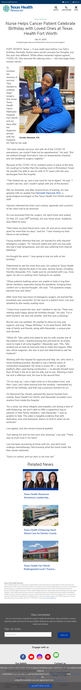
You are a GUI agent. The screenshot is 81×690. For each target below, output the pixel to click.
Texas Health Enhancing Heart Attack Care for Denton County (40, 531)
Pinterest (48, 655)
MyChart (76, 2)
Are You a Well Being (56, 655)
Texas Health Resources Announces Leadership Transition (36, 496)
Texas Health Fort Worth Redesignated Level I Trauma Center (39, 567)
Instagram (40, 655)
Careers (65, 2)
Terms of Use (60, 680)
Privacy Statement (58, 674)
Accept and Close (40, 686)
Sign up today (13, 628)
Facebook (23, 655)
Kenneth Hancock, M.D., (49, 193)
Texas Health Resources (9, 2)
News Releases (40, 19)
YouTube (31, 655)
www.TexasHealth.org (49, 598)
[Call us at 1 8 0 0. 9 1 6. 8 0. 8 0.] (66, 8)
